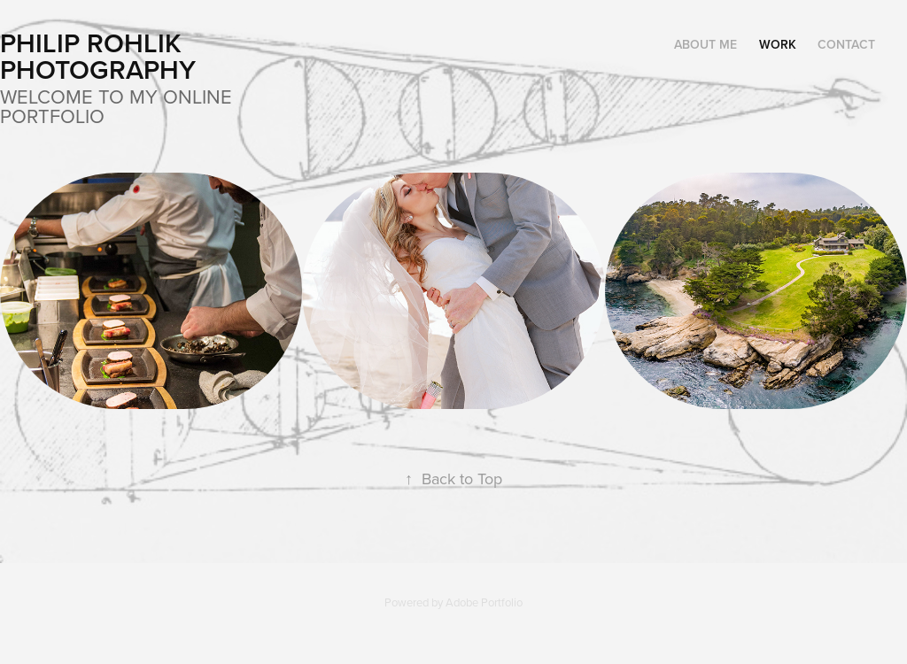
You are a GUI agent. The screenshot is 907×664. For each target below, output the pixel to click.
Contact (846, 44)
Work (777, 44)
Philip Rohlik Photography (98, 56)
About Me (705, 44)
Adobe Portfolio (484, 602)
